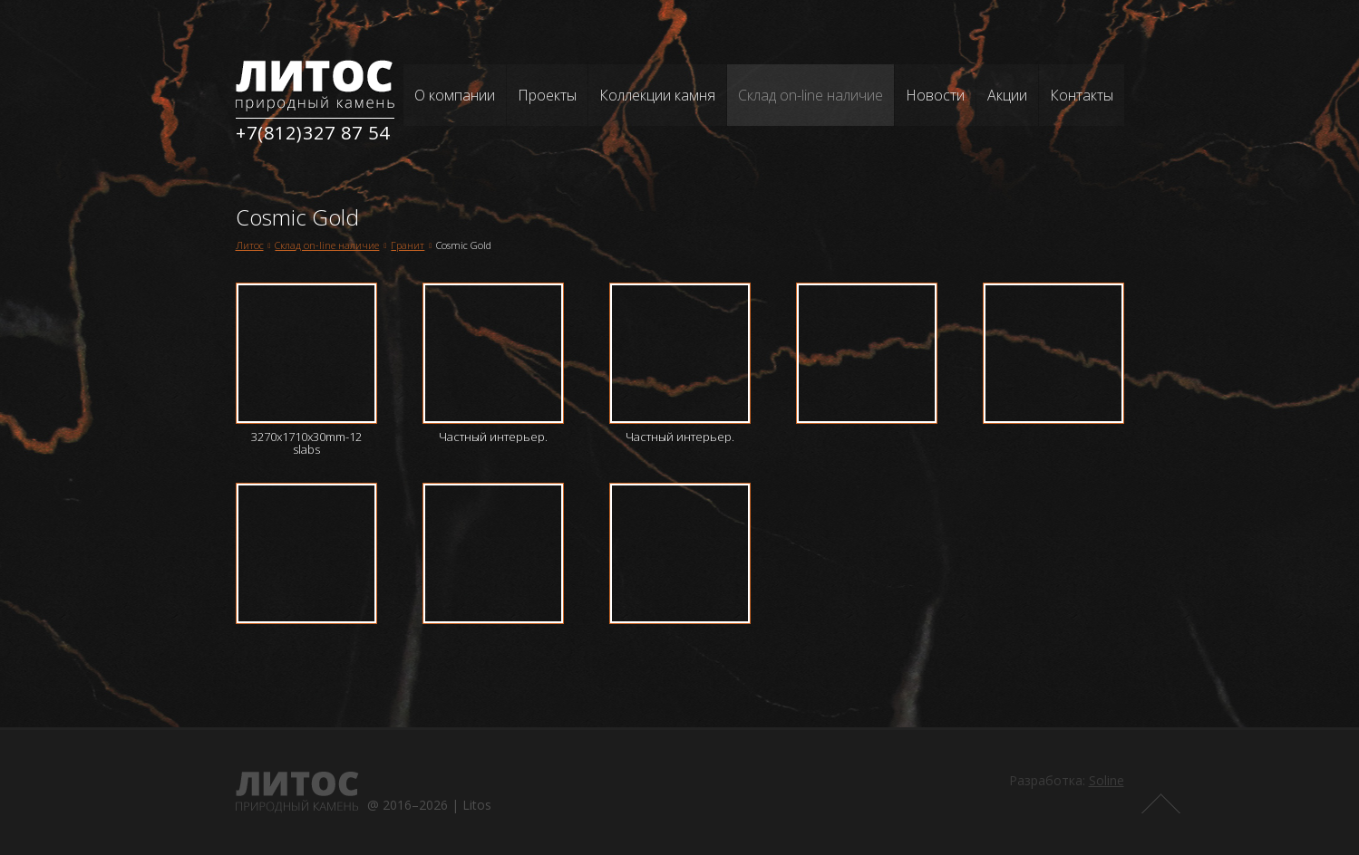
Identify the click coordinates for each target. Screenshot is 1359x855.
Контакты (1081, 95)
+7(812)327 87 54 (313, 132)
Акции (1007, 95)
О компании (454, 95)
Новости (935, 95)
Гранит (407, 245)
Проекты (547, 95)
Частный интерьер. (493, 436)
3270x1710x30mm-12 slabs (306, 442)
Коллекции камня (657, 95)
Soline (1106, 780)
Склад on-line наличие (810, 95)
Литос (250, 245)
